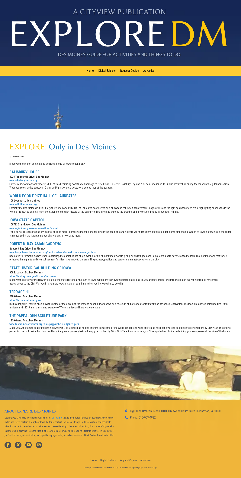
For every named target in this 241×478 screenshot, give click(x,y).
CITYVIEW (57, 417)
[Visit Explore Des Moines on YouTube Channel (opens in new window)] (28, 445)
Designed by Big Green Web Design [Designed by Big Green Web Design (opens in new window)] (143, 468)
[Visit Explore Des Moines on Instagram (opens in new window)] (39, 445)
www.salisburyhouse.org (23, 180)
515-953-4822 (147, 417)
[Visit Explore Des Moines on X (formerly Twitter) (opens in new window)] (18, 445)
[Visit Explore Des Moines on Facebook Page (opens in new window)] (8, 445)
